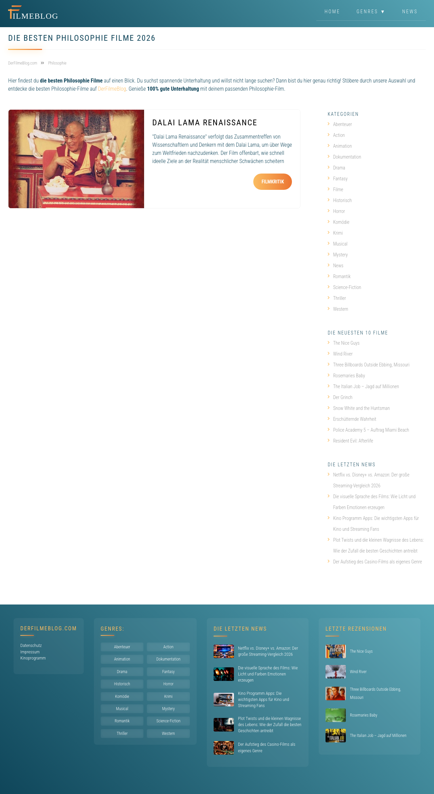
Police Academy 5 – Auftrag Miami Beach (368, 430)
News (410, 11)
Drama (336, 167)
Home (332, 11)
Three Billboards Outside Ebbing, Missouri (368, 364)
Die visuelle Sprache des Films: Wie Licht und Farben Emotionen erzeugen (371, 502)
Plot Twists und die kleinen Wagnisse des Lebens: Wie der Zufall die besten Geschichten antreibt (375, 545)
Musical (337, 244)
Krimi (335, 233)
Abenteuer (340, 124)
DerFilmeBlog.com (48, 628)
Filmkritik (272, 181)
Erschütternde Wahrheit (352, 419)
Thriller (337, 298)
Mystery (338, 254)
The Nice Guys (343, 343)
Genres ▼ (371, 11)
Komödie (338, 222)
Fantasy (338, 178)
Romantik (339, 276)
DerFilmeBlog (112, 89)
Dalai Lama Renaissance (204, 122)
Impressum (30, 651)
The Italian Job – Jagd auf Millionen (363, 386)
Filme (335, 189)
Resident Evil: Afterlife (350, 441)
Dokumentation (344, 157)
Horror (336, 211)
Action (336, 135)
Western (338, 309)
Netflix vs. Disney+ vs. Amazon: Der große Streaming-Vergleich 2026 (368, 480)
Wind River (340, 354)
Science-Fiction (344, 287)
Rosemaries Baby (346, 375)
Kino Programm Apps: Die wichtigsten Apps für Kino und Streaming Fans (373, 524)
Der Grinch (340, 397)
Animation (340, 146)
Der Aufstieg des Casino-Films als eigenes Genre (375, 561)
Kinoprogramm (33, 658)
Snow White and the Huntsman (359, 408)
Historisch (340, 200)
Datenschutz (31, 645)
